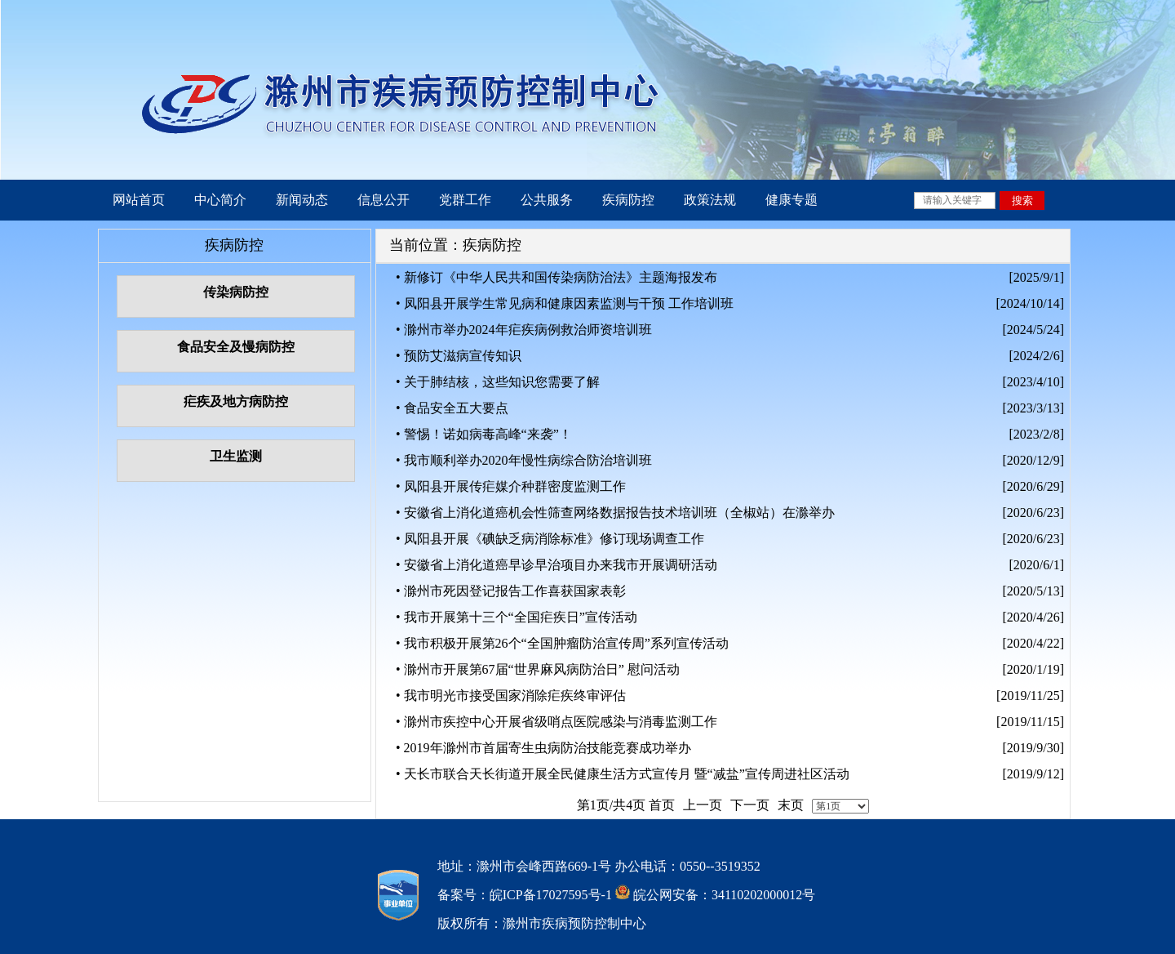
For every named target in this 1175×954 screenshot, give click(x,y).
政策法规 (710, 200)
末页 (791, 805)
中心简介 (220, 200)
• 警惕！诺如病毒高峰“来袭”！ (484, 434)
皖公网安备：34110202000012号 (722, 895)
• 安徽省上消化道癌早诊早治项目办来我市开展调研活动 (556, 565)
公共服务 (547, 200)
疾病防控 (628, 200)
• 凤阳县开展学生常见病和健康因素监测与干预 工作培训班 (565, 303)
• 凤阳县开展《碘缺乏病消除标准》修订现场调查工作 (550, 539)
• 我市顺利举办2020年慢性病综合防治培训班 (524, 460)
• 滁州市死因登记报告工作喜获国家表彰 (511, 591)
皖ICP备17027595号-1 (551, 895)
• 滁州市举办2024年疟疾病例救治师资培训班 (524, 330)
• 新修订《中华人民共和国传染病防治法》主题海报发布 (556, 277)
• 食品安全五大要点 (452, 408)
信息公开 (383, 200)
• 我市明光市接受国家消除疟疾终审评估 (511, 695)
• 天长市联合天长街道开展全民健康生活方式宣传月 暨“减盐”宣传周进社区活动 (622, 774)
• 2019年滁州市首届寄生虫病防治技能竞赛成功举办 (543, 748)
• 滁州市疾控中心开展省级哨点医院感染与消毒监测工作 (556, 722)
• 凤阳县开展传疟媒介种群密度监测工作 (511, 486)
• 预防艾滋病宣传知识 (458, 356)
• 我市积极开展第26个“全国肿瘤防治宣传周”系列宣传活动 (562, 643)
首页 (662, 805)
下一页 (749, 805)
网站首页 (139, 200)
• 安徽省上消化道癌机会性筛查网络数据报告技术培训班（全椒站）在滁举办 (615, 512)
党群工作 (465, 200)
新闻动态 (302, 200)
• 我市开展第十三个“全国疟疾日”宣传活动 (516, 617)
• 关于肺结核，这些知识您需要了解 (498, 382)
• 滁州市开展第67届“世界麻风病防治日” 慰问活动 (538, 669)
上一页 (702, 805)
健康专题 (791, 200)
